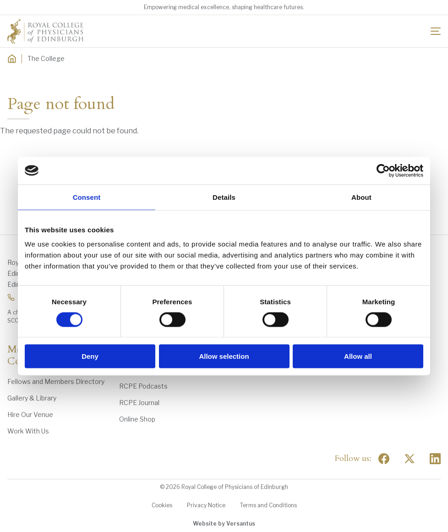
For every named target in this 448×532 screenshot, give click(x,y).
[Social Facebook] (383, 458)
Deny (90, 356)
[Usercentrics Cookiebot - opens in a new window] (383, 170)
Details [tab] (224, 197)
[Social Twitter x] (409, 458)
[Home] (11, 58)
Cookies (162, 505)
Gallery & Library (31, 398)
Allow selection (224, 356)
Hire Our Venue (30, 414)
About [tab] (361, 197)
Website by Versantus (224, 523)
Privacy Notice (206, 505)
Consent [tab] (87, 197)
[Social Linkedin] (435, 458)
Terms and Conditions (268, 505)
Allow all (358, 356)
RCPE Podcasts (143, 386)
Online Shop (137, 419)
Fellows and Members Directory (55, 381)
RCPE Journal (139, 402)
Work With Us (28, 431)
